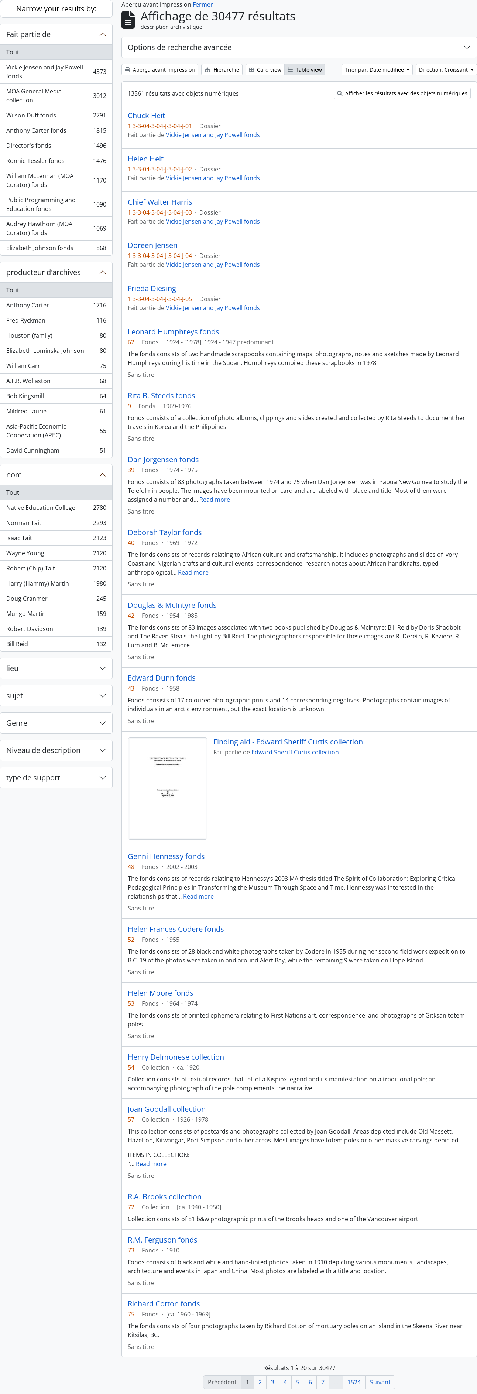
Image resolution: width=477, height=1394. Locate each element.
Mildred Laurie (56, 413)
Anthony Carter (56, 307)
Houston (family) (56, 337)
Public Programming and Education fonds (56, 204)
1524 (354, 1382)
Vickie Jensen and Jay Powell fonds (56, 71)
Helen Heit (146, 158)
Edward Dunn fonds (162, 678)
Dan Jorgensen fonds (163, 459)
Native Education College (56, 509)
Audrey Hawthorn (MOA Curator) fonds (56, 228)
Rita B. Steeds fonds (161, 395)
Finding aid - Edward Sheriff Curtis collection (288, 741)
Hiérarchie (222, 69)
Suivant (380, 1382)
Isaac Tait (56, 540)
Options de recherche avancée (179, 47)
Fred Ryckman (56, 322)
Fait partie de (28, 34)
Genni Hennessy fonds (166, 856)
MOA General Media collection (56, 95)
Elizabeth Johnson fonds (56, 249)
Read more (214, 499)
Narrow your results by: (56, 9)
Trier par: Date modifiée (375, 69)
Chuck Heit (146, 115)
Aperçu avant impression (160, 69)
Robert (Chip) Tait (56, 570)
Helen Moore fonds (160, 993)
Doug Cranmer (56, 600)
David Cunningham (56, 452)
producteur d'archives (43, 272)
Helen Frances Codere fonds (176, 929)
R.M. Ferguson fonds (163, 1239)
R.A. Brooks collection (165, 1196)
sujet (14, 696)
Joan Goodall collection (167, 1109)
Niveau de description (43, 750)
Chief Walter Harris (160, 202)
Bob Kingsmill (56, 398)
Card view (265, 69)
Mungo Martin (56, 615)
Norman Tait (56, 524)
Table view (305, 69)
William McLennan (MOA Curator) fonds (56, 180)
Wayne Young (56, 555)
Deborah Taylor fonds (165, 532)
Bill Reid (56, 645)
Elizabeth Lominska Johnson (56, 352)
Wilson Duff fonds (56, 117)
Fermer (203, 4)
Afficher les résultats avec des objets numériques (402, 93)
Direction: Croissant (444, 69)
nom (14, 475)
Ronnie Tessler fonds (56, 162)
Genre (16, 723)
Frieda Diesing (152, 288)
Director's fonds (56, 147)
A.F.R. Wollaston (56, 382)
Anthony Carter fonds (56, 132)
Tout (12, 52)
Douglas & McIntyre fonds (172, 605)
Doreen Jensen (153, 245)
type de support (33, 778)
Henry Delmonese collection (176, 1057)
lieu (12, 668)
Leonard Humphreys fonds (173, 331)
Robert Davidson (56, 630)
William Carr (56, 367)
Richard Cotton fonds (164, 1303)
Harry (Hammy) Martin (56, 585)
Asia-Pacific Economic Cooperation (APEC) (56, 430)
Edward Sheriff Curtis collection (295, 752)
